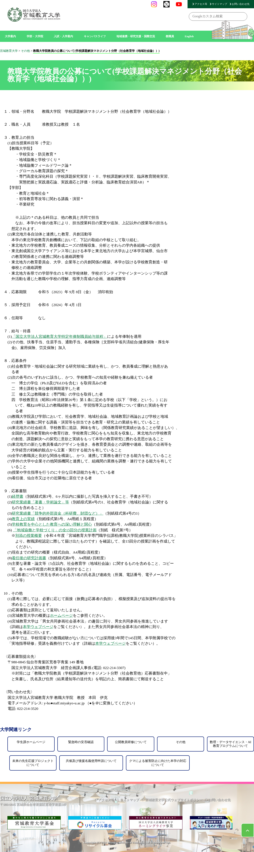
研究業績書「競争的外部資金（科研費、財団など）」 (57, 513)
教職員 (170, 36)
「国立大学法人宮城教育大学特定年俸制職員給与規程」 (59, 336)
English (189, 36)
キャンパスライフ (95, 36)
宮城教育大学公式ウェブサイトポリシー (173, 799)
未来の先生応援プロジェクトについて (33, 762)
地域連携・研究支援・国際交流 (135, 36)
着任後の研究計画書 (29, 558)
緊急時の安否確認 (81, 742)
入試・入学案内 (63, 36)
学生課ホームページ (31, 742)
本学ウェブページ (38, 627)
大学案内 (10, 36)
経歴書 (17, 496)
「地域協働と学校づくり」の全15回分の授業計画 (55, 530)
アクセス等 (201, 4)
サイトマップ (219, 4)
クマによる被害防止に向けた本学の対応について (157, 762)
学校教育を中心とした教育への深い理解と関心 (52, 524)
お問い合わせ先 (241, 4)
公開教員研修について (131, 742)
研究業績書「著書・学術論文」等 (40, 502)
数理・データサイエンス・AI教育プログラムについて (230, 744)
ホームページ (61, 615)
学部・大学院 (35, 36)
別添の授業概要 (28, 535)
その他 (180, 742)
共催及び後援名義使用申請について (91, 761)
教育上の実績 (23, 519)
